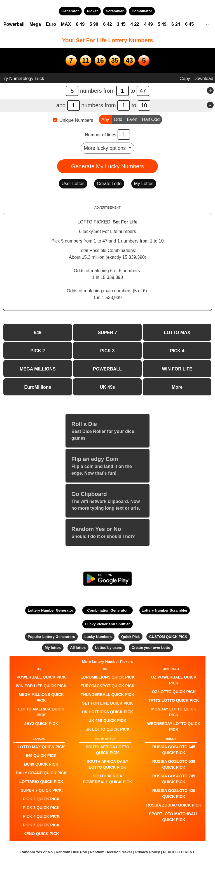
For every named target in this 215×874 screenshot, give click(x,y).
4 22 (134, 24)
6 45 (189, 24)
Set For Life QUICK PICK (107, 703)
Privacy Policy (147, 852)
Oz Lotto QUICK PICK (174, 691)
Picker (92, 11)
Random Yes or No (36, 852)
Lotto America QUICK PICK (41, 712)
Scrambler (115, 11)
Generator (70, 11)
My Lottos (143, 183)
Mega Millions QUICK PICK (41, 697)
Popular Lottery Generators (51, 637)
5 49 (162, 24)
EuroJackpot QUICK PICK (107, 686)
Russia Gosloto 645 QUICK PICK (173, 750)
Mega (35, 24)
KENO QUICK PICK (41, 833)
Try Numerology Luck (23, 78)
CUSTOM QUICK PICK (168, 637)
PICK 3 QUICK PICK (41, 807)
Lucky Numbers (98, 637)
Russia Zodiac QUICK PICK (173, 805)
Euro (51, 24)
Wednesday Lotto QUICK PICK (173, 726)
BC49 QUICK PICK (41, 764)
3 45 (121, 24)
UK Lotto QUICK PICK (107, 729)
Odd (118, 119)
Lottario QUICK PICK (41, 781)
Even (132, 119)
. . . (208, 23)
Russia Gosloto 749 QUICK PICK (173, 779)
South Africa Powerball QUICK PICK (107, 779)
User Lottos (73, 183)
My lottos (53, 647)
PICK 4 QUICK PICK (41, 816)
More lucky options (105, 148)
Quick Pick (130, 637)
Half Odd (151, 119)
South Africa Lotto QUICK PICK (107, 750)
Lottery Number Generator (50, 610)
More (177, 387)
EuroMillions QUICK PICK (107, 677)
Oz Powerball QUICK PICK (173, 680)
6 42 (107, 24)
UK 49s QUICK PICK (107, 720)
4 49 (148, 24)
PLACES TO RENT (179, 852)
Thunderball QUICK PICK (107, 694)
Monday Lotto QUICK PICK (173, 712)
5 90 (94, 24)
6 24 (175, 24)
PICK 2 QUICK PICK (41, 799)
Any (105, 119)
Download (203, 78)
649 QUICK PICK (41, 755)
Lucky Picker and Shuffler (107, 624)
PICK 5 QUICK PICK (41, 825)
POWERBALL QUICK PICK (41, 677)
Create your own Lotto (151, 647)
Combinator (142, 11)
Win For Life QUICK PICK (41, 686)
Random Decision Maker (111, 852)
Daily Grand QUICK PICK (41, 773)
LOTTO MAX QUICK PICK (41, 747)
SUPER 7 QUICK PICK (41, 790)
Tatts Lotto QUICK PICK (173, 700)
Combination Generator (107, 610)
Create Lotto (109, 183)
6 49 (80, 24)
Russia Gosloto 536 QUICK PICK (173, 764)
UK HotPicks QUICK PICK (107, 712)
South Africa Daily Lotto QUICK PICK (107, 764)
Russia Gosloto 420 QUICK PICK (173, 793)
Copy (184, 78)
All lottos (78, 647)
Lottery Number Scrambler (165, 610)
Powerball (14, 24)
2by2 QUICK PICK (41, 723)
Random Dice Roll (72, 852)
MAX (66, 24)
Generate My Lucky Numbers (107, 166)
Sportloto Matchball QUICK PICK (174, 817)
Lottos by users (108, 647)
